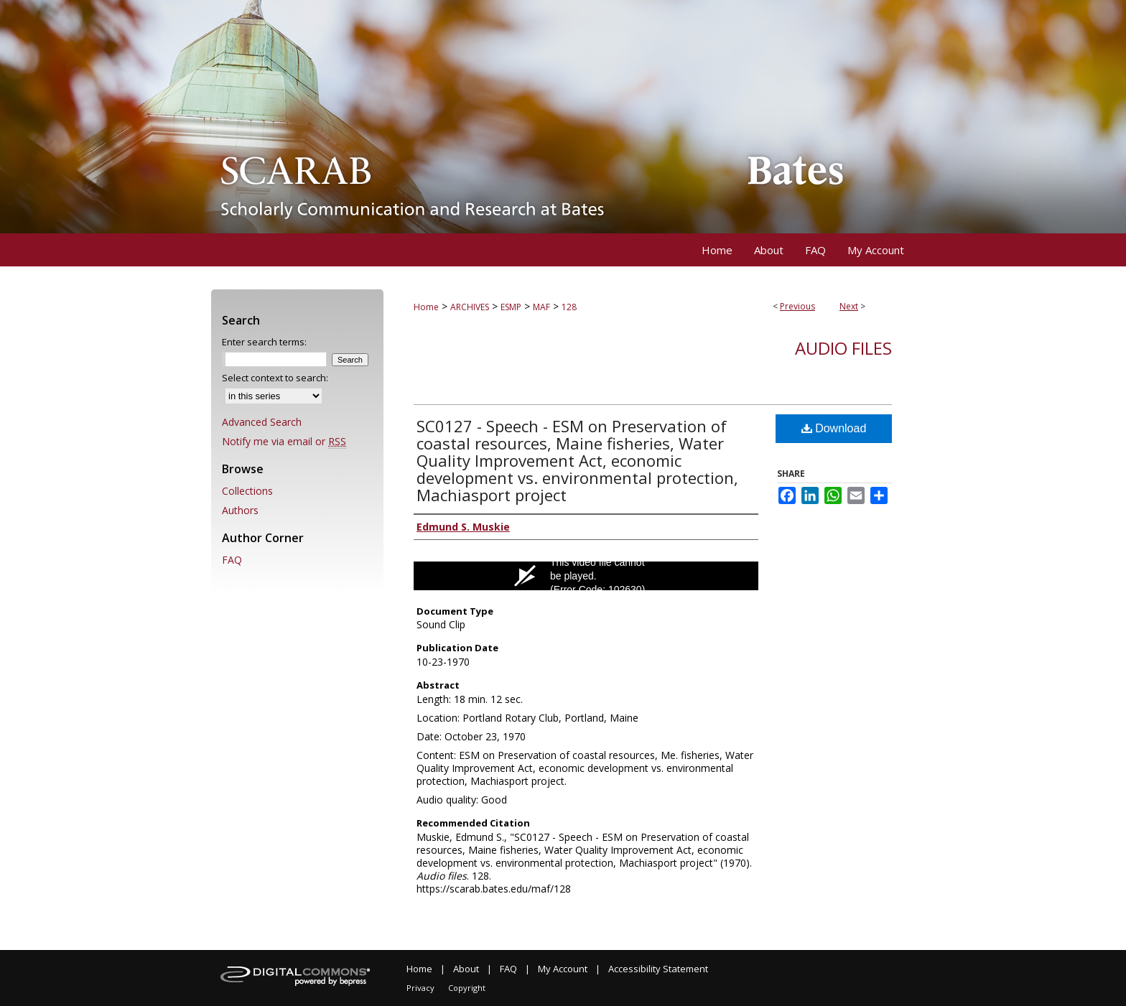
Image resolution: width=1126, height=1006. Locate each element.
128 (569, 307)
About (466, 968)
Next (848, 306)
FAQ (232, 560)
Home (426, 307)
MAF (541, 307)
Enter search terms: (264, 341)
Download (834, 428)
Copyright (466, 987)
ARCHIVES (469, 307)
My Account (562, 968)
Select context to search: (275, 377)
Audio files (843, 348)
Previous (797, 306)
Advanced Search (262, 422)
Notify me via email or (284, 441)
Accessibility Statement (658, 968)
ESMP (511, 307)
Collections (247, 491)
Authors (240, 510)
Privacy (420, 987)
